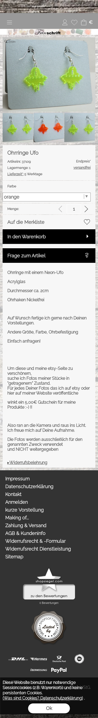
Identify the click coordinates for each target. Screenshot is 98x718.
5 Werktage (24, 174)
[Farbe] (46, 197)
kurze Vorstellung (24, 510)
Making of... (17, 517)
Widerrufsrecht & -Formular (35, 541)
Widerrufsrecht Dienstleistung (38, 549)
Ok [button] (49, 708)
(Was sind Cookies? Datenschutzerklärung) (43, 698)
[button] (9, 22)
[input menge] (74, 208)
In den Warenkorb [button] (26, 236)
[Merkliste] (74, 22)
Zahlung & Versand (25, 525)
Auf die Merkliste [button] (25, 222)
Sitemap (14, 556)
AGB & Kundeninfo (25, 533)
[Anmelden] (64, 22)
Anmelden (16, 502)
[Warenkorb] (83, 22)
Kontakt (13, 494)
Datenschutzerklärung (29, 486)
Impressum (17, 478)
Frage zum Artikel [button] (26, 255)
